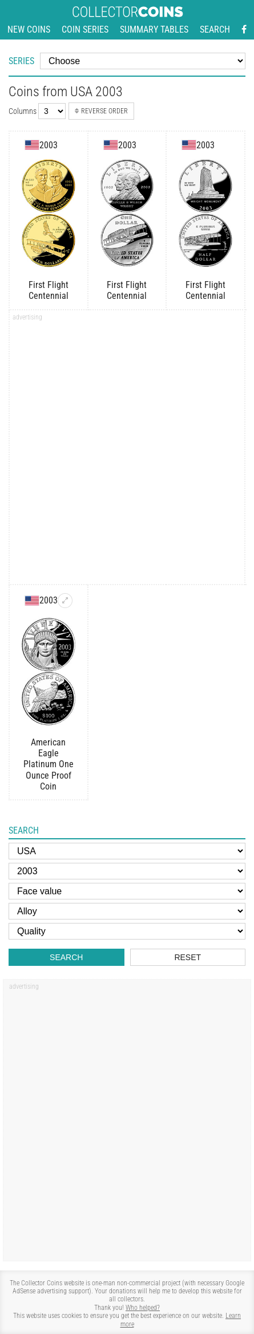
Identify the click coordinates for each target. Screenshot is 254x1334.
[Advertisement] (127, 450)
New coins (28, 29)
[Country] (127, 851)
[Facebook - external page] (244, 30)
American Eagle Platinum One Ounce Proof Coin (48, 764)
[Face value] (127, 891)
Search (215, 29)
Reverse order (101, 111)
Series (21, 61)
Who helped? (143, 1308)
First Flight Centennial (48, 290)
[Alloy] (127, 911)
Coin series (85, 29)
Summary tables (154, 29)
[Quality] (127, 931)
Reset (187, 957)
